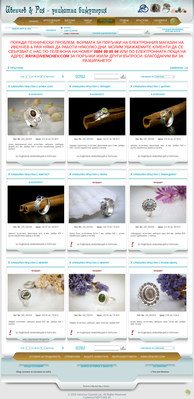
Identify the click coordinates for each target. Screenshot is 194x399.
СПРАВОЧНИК (72, 356)
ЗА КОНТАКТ (160, 366)
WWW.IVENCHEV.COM (153, 356)
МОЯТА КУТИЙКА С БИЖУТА (97, 366)
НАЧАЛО (33, 21)
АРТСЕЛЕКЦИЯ (51, 20)
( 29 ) (51, 22)
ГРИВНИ (124, 20)
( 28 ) (124, 22)
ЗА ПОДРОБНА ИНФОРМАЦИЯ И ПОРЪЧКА (36, 156)
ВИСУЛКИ (70, 20)
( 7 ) (142, 22)
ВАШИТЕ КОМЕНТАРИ (96, 356)
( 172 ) (106, 22)
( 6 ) (160, 22)
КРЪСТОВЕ (142, 20)
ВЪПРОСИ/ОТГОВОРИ (124, 356)
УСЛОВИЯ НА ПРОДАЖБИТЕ (44, 356)
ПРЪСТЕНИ (106, 20)
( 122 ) (88, 22)
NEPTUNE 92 (103, 397)
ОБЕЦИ (88, 20)
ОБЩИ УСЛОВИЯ (33, 366)
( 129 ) (70, 22)
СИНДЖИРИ (160, 20)
